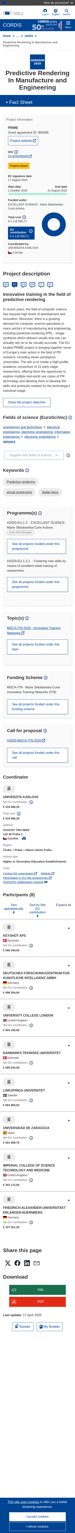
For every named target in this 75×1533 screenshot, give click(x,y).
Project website (24, 140)
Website (47, 873)
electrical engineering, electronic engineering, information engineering (36, 431)
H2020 (29, 36)
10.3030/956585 (18, 156)
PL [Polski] (50, 284)
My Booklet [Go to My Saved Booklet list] (50, 1327)
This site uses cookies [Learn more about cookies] (24, 1502)
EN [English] (14, 284)
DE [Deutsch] (6, 284)
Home (7, 36)
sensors (9, 441)
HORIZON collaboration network (25, 882)
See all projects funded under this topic (35, 647)
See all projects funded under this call (35, 755)
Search (66, 12)
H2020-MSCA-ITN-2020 (24, 740)
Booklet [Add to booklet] (22, 1326)
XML (40, 1289)
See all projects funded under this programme (35, 546)
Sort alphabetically (13, 906)
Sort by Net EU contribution (37, 908)
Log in (45, 12)
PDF (41, 1301)
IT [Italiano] (41, 284)
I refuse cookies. (37, 1526)
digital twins (50, 492)
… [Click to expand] (17, 36)
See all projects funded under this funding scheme (35, 707)
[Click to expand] (69, 928)
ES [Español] (23, 284)
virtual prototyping (19, 492)
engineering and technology (22, 427)
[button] (55, 12)
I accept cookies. (37, 1516)
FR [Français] (32, 284)
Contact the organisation (20, 873)
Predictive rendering (21, 482)
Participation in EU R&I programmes (27, 878)
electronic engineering (40, 436)
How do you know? (58, 2)
